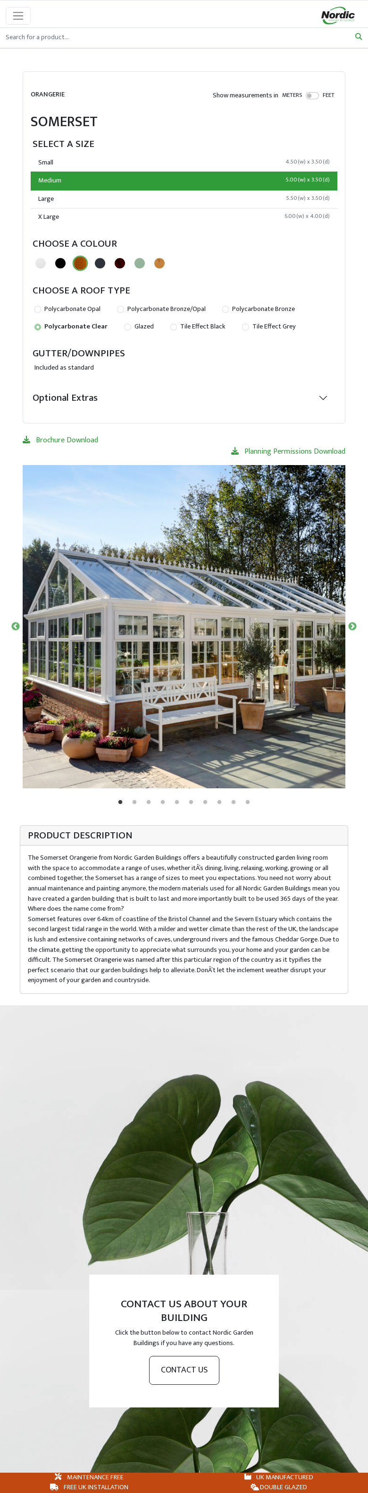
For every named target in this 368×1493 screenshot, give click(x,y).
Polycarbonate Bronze (258, 309)
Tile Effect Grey (268, 326)
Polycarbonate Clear (71, 326)
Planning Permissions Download (288, 451)
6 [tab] (191, 802)
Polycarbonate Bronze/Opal (161, 309)
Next (352, 626)
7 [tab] (205, 802)
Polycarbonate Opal (67, 309)
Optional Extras (65, 397)
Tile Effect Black (198, 326)
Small (184, 162)
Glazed (138, 326)
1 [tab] (120, 802)
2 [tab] (134, 802)
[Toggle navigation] (18, 16)
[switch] (312, 95)
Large (184, 199)
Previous (15, 626)
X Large (184, 217)
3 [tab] (148, 802)
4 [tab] (162, 802)
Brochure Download (60, 440)
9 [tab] (233, 802)
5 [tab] (177, 802)
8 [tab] (219, 802)
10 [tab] (247, 802)
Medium (184, 180)
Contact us (184, 1370)
